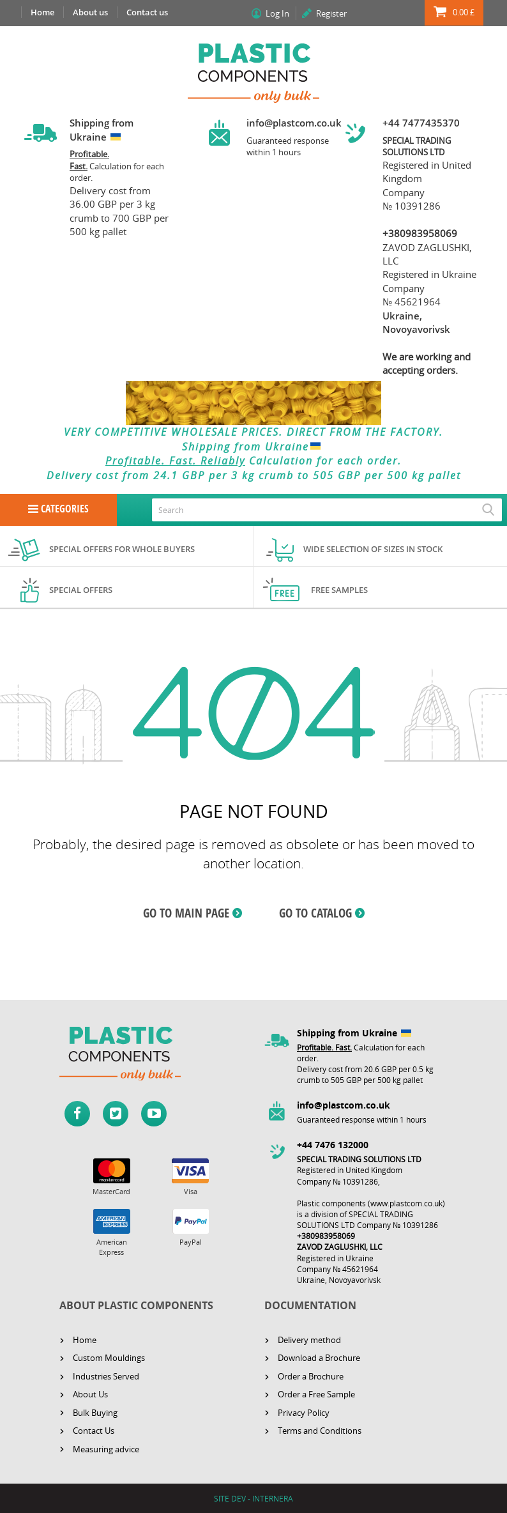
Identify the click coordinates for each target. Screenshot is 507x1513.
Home (42, 12)
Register (331, 13)
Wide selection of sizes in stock (373, 549)
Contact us (147, 12)
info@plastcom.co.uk (294, 122)
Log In (277, 13)
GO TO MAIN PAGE (186, 913)
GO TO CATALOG (315, 913)
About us (90, 12)
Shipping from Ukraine (254, 447)
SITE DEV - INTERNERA (253, 1498)
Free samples (339, 589)
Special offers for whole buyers (122, 549)
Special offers (80, 589)
